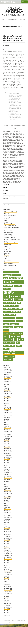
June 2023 (6, 384)
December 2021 (8, 410)
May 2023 (6, 386)
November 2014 (8, 555)
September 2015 (8, 538)
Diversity (6, 218)
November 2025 (8, 371)
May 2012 (6, 600)
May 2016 (6, 524)
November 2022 (8, 393)
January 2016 (7, 531)
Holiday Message (8, 232)
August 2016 (7, 519)
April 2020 (6, 445)
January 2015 (7, 552)
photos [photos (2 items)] (19, 321)
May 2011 (6, 614)
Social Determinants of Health (11, 261)
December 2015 (8, 533)
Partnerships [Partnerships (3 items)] (9, 318)
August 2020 (7, 438)
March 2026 (7, 367)
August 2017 (7, 498)
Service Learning (8, 260)
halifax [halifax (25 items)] (15, 296)
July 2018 (6, 481)
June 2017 (6, 502)
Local (5, 241)
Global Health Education (10, 225)
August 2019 (7, 458)
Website (5, 187)
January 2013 (7, 586)
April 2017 (6, 505)
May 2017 (6, 503)
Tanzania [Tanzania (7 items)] (8, 339)
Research (6, 255)
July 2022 (6, 398)
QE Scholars (7, 253)
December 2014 (8, 553)
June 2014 (6, 562)
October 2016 (7, 515)
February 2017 (7, 508)
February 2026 (7, 369)
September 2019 (8, 457)
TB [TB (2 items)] (16, 339)
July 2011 (6, 610)
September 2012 (8, 593)
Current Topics (7, 217)
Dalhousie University (5, 2)
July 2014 (6, 560)
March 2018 (7, 488)
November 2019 (8, 453)
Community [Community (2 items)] (16, 275)
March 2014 (7, 567)
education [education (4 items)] (8, 285)
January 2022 (7, 408)
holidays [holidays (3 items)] (18, 299)
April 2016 (6, 526)
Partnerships (7, 248)
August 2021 (7, 417)
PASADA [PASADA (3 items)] (19, 318)
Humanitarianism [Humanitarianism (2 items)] (9, 302)
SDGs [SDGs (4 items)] (6, 330)
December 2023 (8, 383)
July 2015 (6, 541)
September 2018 (8, 477)
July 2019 (6, 460)
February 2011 (7, 615)
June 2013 (6, 577)
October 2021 (7, 414)
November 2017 (8, 495)
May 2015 (6, 545)
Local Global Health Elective (11, 242)
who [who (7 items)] (19, 345)
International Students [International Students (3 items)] (13, 308)
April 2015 (6, 546)
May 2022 (6, 402)
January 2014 (7, 569)
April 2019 (6, 465)
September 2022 (8, 395)
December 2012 (8, 588)
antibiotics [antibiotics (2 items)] (8, 272)
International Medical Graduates (12, 236)
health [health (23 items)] (8, 300)
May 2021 (6, 422)
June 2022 (6, 400)
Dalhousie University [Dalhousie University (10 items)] (9, 282)
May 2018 (6, 484)
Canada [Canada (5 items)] (7, 275)
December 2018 (8, 472)
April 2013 (6, 581)
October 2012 (7, 591)
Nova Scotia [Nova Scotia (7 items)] (9, 315)
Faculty (6, 222)
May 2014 (6, 564)
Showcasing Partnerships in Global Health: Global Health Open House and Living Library (13, 38)
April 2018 (6, 486)
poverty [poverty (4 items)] (14, 324)
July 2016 (6, 521)
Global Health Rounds (9, 230)
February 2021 (7, 427)
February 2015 (7, 550)
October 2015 (7, 536)
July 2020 (6, 440)
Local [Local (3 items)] (6, 311)
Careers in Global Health (10, 215)
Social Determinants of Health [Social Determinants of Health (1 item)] (13, 333)
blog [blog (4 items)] (16, 272)
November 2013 (8, 571)
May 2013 (6, 579)
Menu (25, 1)
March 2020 (7, 446)
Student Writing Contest (10, 265)
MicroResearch (7, 244)
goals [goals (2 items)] (6, 296)
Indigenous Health (8, 234)
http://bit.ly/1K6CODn (16, 167)
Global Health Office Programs (11, 227)
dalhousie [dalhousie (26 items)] (16, 278)
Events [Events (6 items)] (18, 286)
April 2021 (6, 424)
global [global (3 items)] (7, 288)
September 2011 (8, 607)
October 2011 (7, 605)
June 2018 (6, 483)
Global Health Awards (9, 223)
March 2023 (7, 390)
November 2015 (8, 534)
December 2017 (8, 493)
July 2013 (6, 576)
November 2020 (8, 433)
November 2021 (8, 412)
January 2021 (7, 429)
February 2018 (7, 490)
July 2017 (6, 500)
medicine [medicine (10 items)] (15, 312)
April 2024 (6, 379)
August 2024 (7, 377)
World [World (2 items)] (6, 348)
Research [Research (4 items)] (8, 327)
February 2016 (7, 529)
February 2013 (7, 584)
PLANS (6, 249)
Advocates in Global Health (10, 211)
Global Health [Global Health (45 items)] (9, 293)
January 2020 (7, 450)
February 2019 (7, 469)
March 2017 (7, 507)
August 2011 (7, 608)
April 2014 (6, 565)
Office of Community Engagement (14, 10)
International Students (9, 237)
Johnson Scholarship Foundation (12, 239)
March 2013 (7, 583)
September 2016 (8, 517)
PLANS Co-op (7, 251)
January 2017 (7, 510)
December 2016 (8, 512)
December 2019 (8, 452)
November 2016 (8, 514)
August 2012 (7, 595)
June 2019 (6, 462)
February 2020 (7, 448)
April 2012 (6, 602)
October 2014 (7, 557)
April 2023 (6, 388)
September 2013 (8, 574)
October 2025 (7, 372)
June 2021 (6, 421)
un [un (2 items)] (18, 342)
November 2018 (8, 474)
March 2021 (7, 426)
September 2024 (8, 376)
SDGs (5, 258)
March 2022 (7, 405)
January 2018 (7, 491)
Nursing (6, 246)
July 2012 (6, 596)
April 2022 (6, 403)
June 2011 (6, 612)
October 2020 (7, 434)
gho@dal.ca (6, 184)
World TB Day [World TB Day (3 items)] (9, 356)
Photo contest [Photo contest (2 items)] (9, 321)
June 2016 (6, 522)
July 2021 (6, 419)
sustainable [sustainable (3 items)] (15, 336)
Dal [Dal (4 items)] (5, 278)
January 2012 (7, 603)
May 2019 (6, 464)
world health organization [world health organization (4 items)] (9, 352)
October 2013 (7, 572)
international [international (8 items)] (11, 306)
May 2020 (6, 443)
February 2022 (7, 407)
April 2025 (6, 374)
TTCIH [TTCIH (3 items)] (21, 339)
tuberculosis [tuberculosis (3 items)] (9, 342)
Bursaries (6, 213)
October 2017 (7, 496)
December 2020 (8, 431)
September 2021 (8, 415)
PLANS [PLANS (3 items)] (6, 324)
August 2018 (7, 479)
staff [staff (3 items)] (6, 336)
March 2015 (7, 548)
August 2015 (7, 540)
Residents (6, 256)
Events (10, 197)
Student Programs (8, 263)
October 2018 (7, 476)
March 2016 (7, 527)
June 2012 (6, 598)
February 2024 (7, 381)
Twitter (5, 193)
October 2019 (7, 455)
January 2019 (7, 471)
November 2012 (8, 589)
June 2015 (6, 543)
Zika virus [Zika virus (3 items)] (8, 359)
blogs (14, 2)
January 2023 (7, 391)
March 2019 (7, 467)
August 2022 (7, 396)
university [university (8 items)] (9, 346)
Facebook (5, 190)
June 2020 (6, 441)
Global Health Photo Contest (11, 229)
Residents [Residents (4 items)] (18, 327)
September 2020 (8, 436)
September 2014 (8, 558)
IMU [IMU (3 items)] (19, 302)
